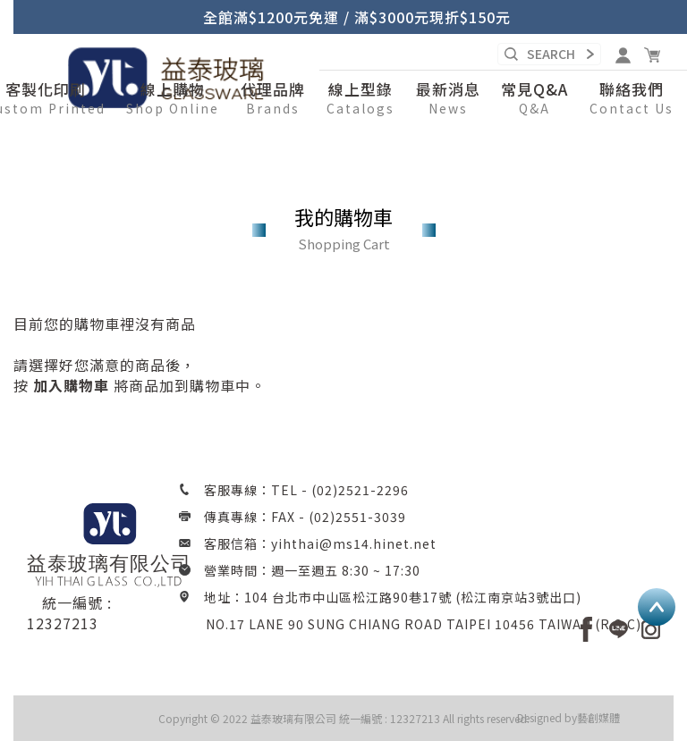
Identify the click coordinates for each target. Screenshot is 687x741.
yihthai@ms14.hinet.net (354, 543)
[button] (172, 99)
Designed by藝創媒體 (568, 717)
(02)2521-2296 (360, 490)
